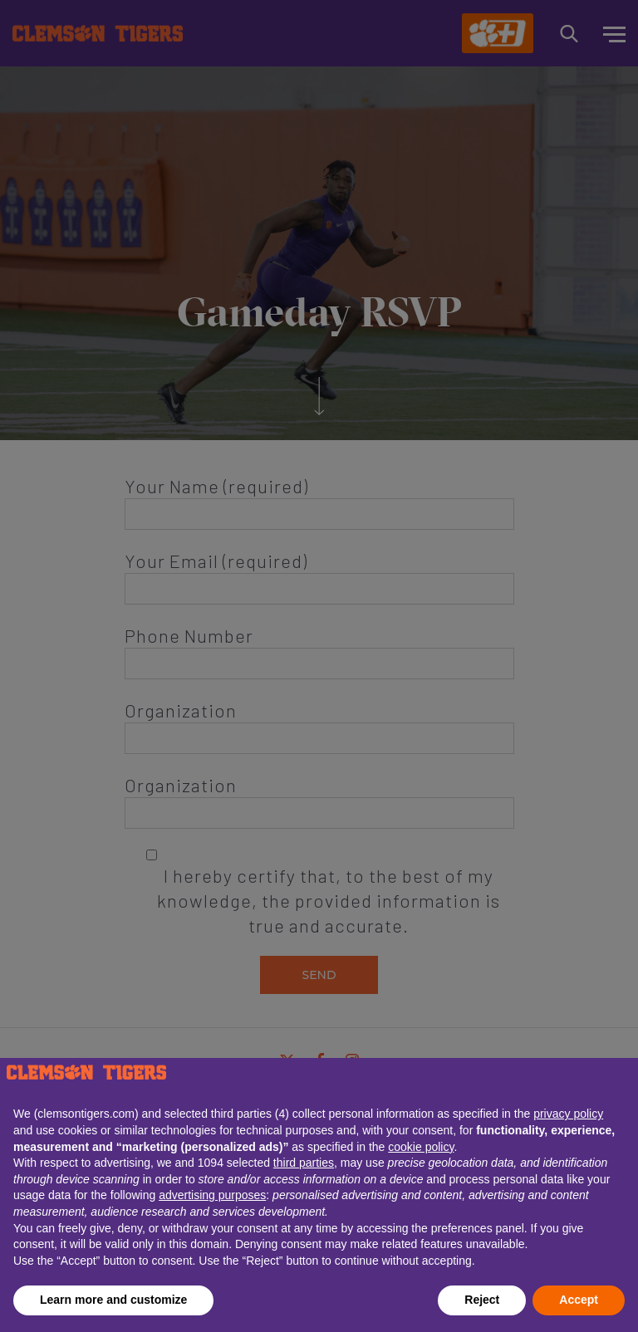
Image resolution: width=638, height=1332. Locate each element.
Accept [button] (578, 1299)
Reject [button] (481, 1299)
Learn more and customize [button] (113, 1299)
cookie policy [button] (421, 1146)
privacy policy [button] (568, 1113)
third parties (303, 1162)
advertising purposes (212, 1195)
